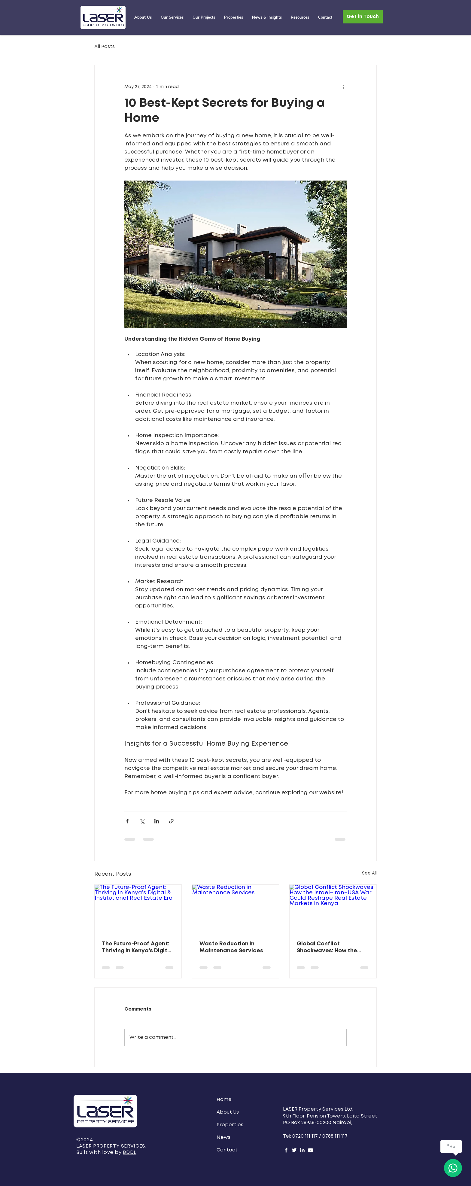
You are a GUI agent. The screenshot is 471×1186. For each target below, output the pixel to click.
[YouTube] (310, 1150)
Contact (227, 1150)
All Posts (104, 46)
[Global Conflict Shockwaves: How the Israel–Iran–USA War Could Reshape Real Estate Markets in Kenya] (333, 909)
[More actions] (343, 86)
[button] (204, 17)
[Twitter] (294, 1150)
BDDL (129, 1152)
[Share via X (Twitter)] (142, 821)
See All (369, 873)
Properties (230, 1125)
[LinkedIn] (302, 1150)
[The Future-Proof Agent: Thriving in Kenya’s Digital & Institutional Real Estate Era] (138, 909)
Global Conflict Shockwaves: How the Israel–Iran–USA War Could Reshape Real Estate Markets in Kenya (331, 947)
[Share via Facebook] (127, 821)
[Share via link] (171, 821)
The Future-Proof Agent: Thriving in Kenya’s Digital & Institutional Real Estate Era (137, 947)
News (223, 1137)
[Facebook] (286, 1150)
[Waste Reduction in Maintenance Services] (235, 909)
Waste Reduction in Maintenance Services (231, 947)
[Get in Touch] (363, 16)
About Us (228, 1112)
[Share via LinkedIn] (157, 821)
